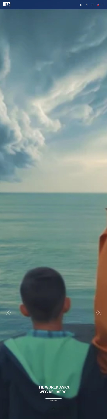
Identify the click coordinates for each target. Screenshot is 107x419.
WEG (6, 4)
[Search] (92, 4)
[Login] (81, 4)
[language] (98, 4)
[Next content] (53, 407)
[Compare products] (87, 4)
